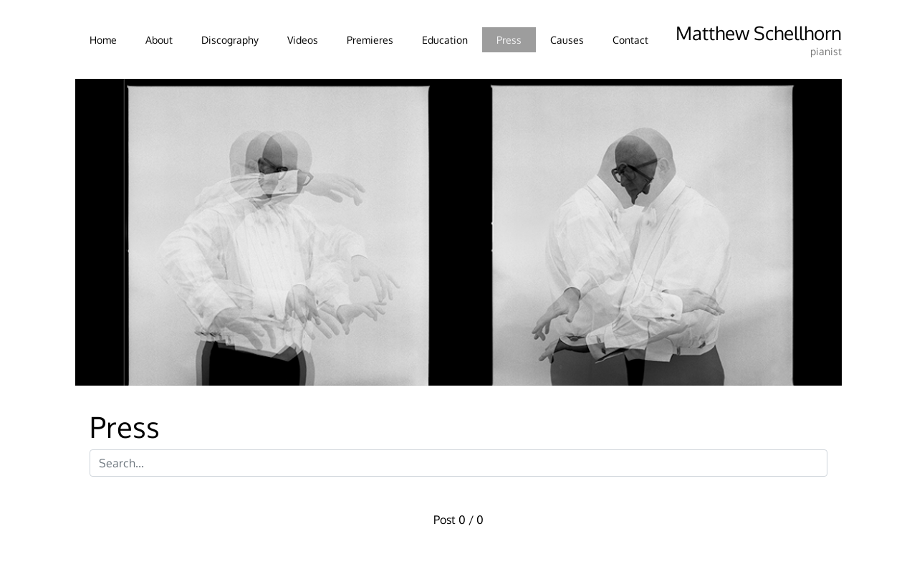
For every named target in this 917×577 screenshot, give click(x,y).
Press (509, 39)
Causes (567, 39)
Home (103, 39)
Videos (302, 39)
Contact (630, 39)
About (159, 39)
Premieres (370, 39)
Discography (230, 39)
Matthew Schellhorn (759, 32)
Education (445, 39)
